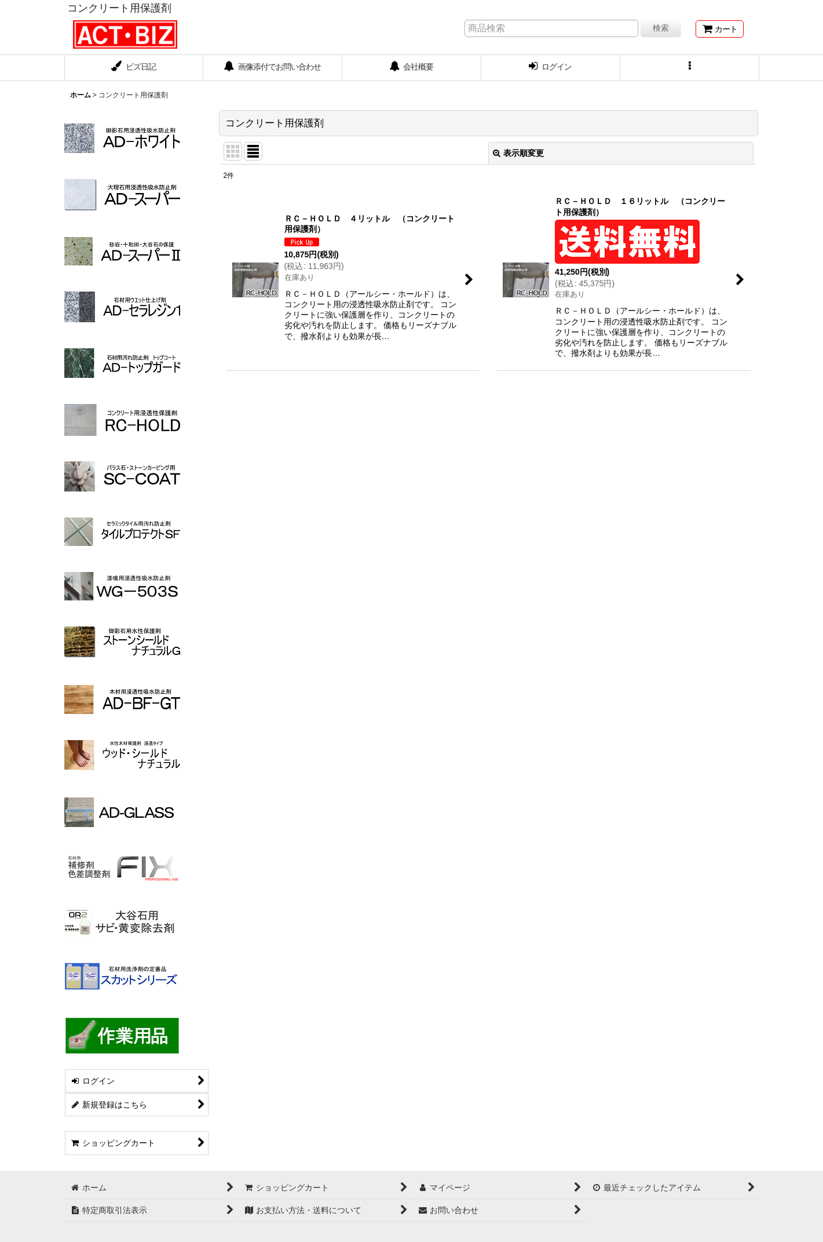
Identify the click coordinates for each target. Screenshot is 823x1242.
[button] (689, 68)
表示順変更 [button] (518, 153)
